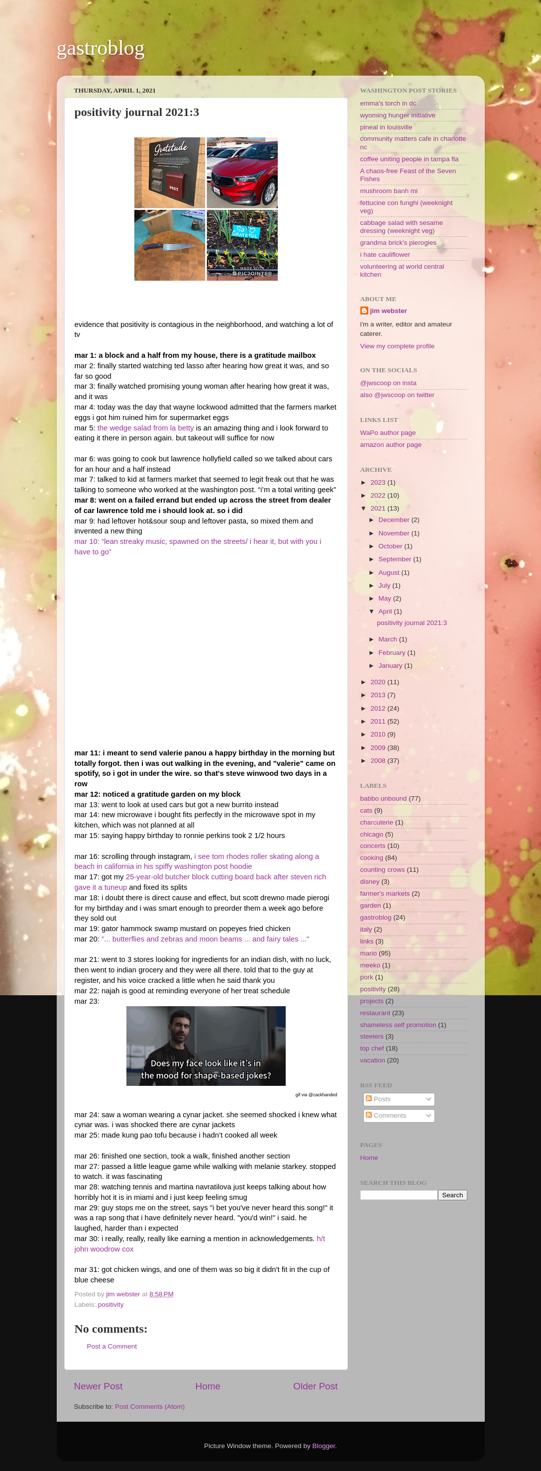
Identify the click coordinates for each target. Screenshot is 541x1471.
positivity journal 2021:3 (412, 623)
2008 (378, 760)
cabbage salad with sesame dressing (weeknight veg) (401, 226)
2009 (378, 747)
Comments (386, 1115)
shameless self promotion (398, 1025)
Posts (378, 1099)
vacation (372, 1060)
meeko (370, 965)
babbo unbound (383, 798)
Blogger (324, 1446)
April (386, 611)
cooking (372, 857)
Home (208, 1386)
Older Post (315, 1386)
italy (366, 929)
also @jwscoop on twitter (397, 395)
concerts (373, 845)
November (395, 533)
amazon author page (391, 444)
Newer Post (98, 1386)
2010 (378, 734)
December (395, 520)
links (367, 941)
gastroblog (101, 47)
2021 (378, 508)
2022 (378, 495)
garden (370, 905)
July (386, 585)
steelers (372, 1036)
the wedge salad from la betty (147, 428)
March (389, 639)
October (392, 546)
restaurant (375, 1013)
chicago (372, 834)
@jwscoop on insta (388, 383)
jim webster (388, 311)
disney (370, 881)
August (390, 572)
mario (368, 953)
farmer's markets (385, 893)
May (386, 598)
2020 (378, 682)
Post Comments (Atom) (150, 1406)
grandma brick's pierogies (398, 242)
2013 (378, 695)
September (396, 559)
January (392, 665)
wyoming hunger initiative (398, 115)
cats (366, 810)
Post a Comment (112, 1346)
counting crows (382, 869)
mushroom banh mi (389, 191)
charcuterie (377, 822)
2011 (378, 721)
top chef (372, 1048)
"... (107, 939)
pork (366, 977)
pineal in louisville (386, 127)
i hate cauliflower (385, 254)
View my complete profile (397, 346)
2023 (378, 482)
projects (372, 1001)
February (393, 652)
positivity (111, 1304)
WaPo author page (388, 432)
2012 (378, 708)
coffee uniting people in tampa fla (409, 159)
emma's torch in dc (388, 103)
